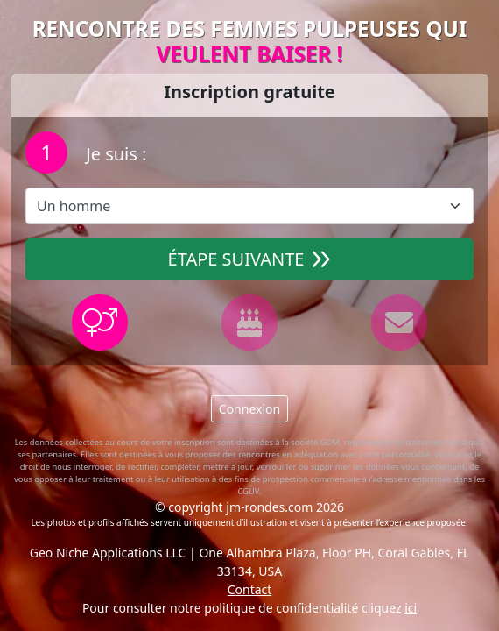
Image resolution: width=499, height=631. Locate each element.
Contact (250, 589)
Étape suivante (250, 259)
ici (410, 607)
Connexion (249, 409)
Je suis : (113, 154)
